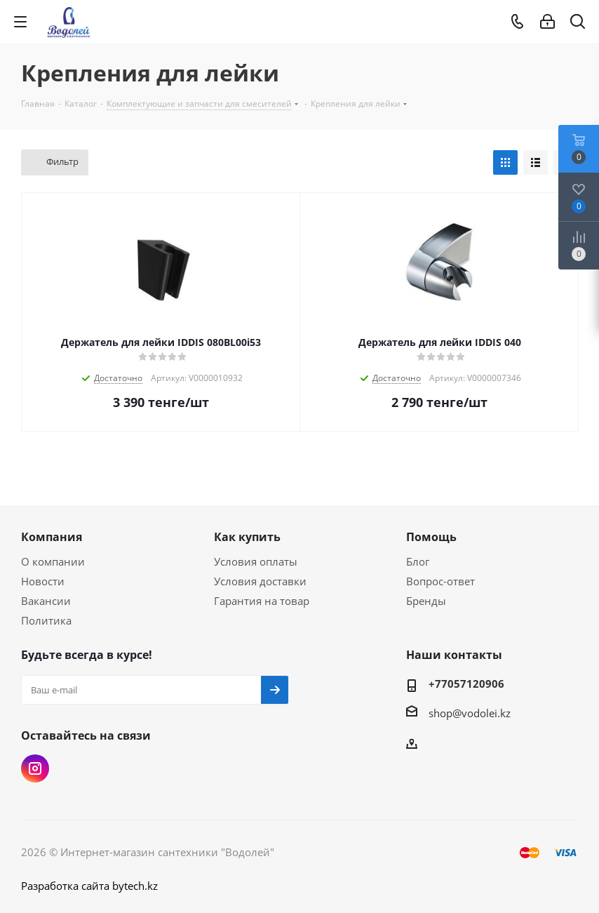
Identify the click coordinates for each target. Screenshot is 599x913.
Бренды (426, 601)
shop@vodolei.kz (470, 713)
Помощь (431, 537)
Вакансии (46, 601)
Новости (43, 581)
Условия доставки (260, 581)
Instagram (35, 768)
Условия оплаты (255, 561)
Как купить (247, 537)
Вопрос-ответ (440, 581)
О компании (53, 561)
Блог (417, 561)
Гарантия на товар (261, 601)
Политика (46, 620)
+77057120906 (466, 684)
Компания (51, 537)
